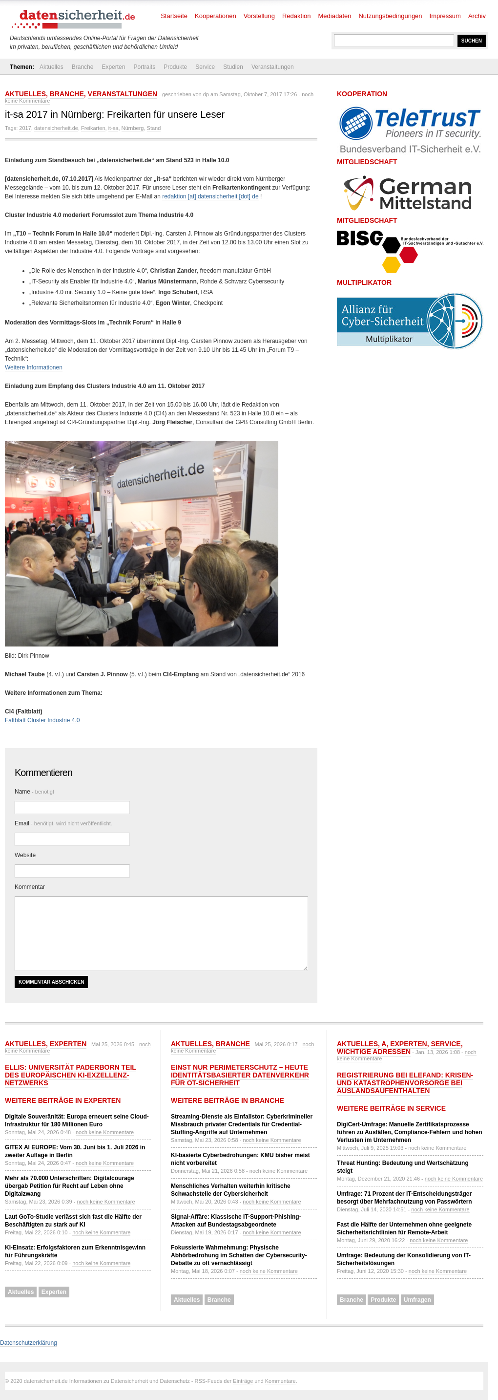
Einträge (243, 1381)
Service (205, 67)
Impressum (445, 16)
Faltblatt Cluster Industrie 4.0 (42, 720)
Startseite (174, 16)
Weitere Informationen (33, 367)
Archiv (477, 16)
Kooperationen (215, 16)
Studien (233, 67)
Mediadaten (335, 16)
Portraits (144, 67)
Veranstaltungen (272, 67)
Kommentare (280, 1381)
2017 (25, 128)
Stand (154, 128)
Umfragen (417, 1299)
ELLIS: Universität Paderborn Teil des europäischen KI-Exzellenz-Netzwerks (70, 1075)
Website (25, 855)
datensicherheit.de (56, 128)
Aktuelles (51, 67)
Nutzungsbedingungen (390, 16)
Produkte (175, 67)
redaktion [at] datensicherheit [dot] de (210, 196)
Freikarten (93, 128)
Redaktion (296, 16)
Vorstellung (259, 16)
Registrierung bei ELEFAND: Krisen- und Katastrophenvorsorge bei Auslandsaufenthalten (405, 1083)
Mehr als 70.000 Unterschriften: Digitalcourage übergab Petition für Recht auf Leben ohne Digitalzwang (69, 1186)
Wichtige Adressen (374, 1051)
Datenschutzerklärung (28, 1342)
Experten (113, 67)
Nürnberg (133, 128)
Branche (83, 67)
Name (34, 791)
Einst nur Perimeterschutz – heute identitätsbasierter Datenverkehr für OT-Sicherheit (240, 1075)
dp (206, 94)
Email (63, 823)
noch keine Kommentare (105, 1132)
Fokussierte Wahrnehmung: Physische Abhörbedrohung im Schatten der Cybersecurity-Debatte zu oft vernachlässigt (239, 1255)
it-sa (113, 128)
